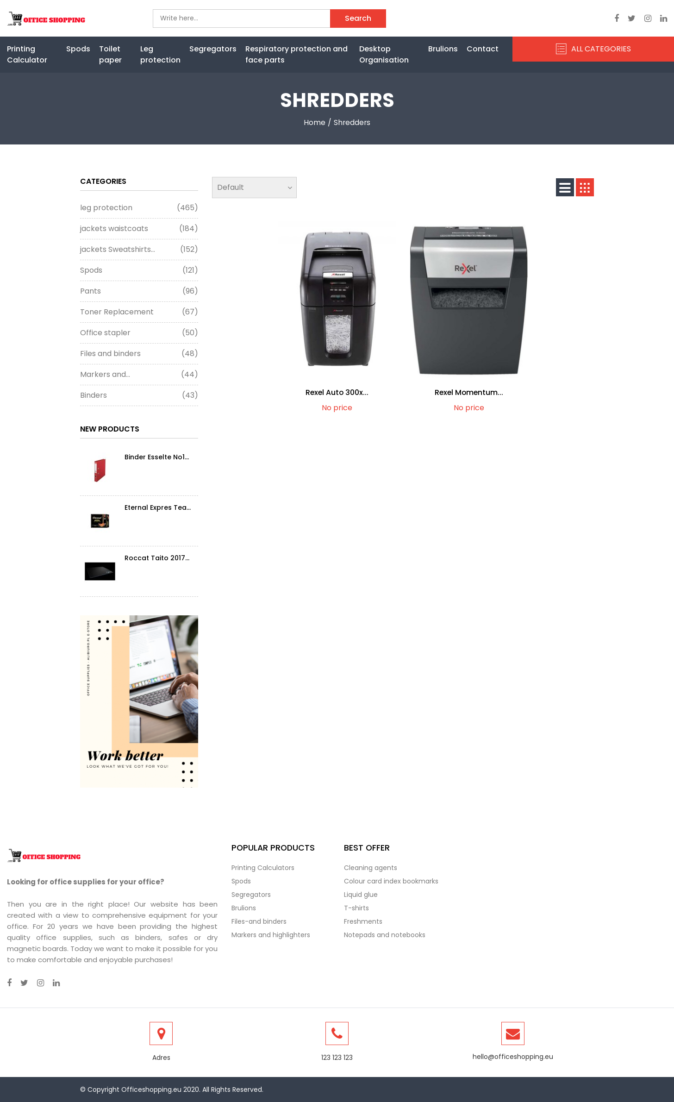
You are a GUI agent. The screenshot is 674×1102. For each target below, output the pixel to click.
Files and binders (139, 353)
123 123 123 (337, 1057)
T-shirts (356, 908)
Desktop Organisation (384, 54)
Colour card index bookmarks (391, 881)
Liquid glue (361, 894)
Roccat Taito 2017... (157, 558)
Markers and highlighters (270, 934)
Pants (139, 291)
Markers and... (139, 374)
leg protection (139, 207)
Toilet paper (110, 54)
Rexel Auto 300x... (337, 392)
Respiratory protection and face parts (296, 54)
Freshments (363, 921)
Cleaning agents (370, 867)
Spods (78, 49)
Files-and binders (259, 921)
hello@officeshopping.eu (513, 1056)
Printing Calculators (262, 867)
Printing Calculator (27, 54)
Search (358, 18)
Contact (483, 49)
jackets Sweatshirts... (139, 249)
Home (314, 122)
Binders (139, 395)
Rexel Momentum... (469, 392)
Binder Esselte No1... (157, 457)
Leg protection (160, 54)
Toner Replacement (139, 312)
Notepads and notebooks (384, 934)
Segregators (213, 49)
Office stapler (139, 332)
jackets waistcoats (139, 228)
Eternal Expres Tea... (158, 507)
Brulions (443, 49)
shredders (352, 122)
